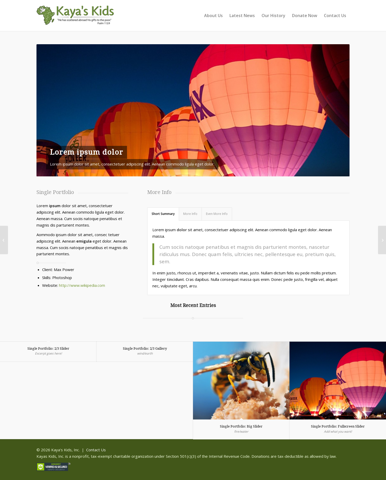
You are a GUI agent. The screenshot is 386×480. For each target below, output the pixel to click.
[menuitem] (213, 15)
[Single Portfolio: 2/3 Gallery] (382, 240)
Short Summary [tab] (163, 214)
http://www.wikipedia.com (82, 285)
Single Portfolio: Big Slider (241, 426)
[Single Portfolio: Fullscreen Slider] (4, 240)
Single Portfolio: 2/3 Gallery (145, 348)
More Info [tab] (190, 214)
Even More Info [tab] (217, 214)
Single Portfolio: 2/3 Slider (48, 348)
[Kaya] (75, 18)
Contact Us (96, 449)
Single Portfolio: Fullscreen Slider (338, 426)
